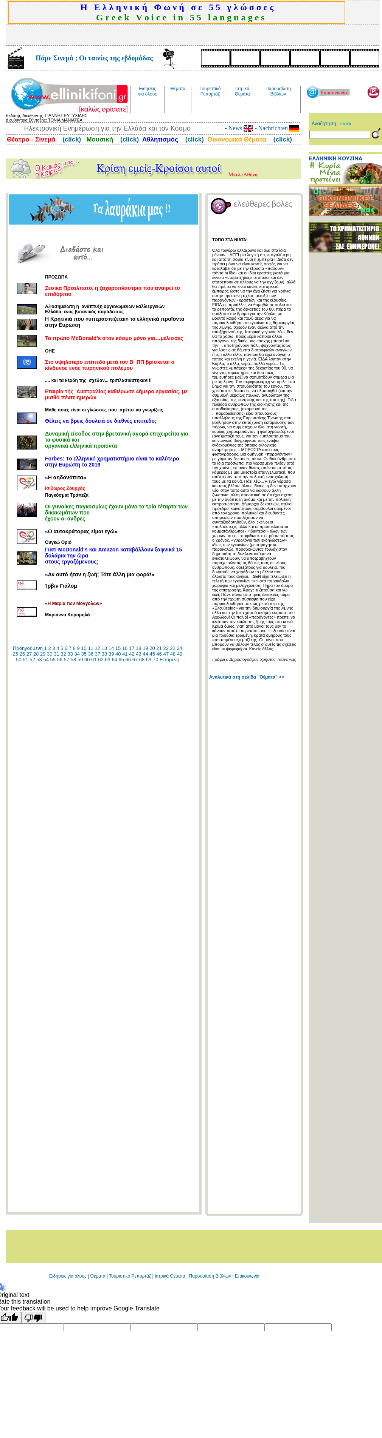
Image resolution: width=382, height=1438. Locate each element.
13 (104, 648)
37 (97, 654)
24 (179, 648)
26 (22, 654)
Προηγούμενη (28, 648)
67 (135, 659)
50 (18, 659)
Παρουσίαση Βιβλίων (210, 1276)
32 (63, 654)
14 (111, 648)
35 (84, 654)
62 (100, 659)
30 (49, 654)
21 (158, 648)
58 (73, 659)
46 (159, 654)
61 (93, 659)
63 (107, 659)
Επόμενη (169, 659)
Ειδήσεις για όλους (68, 1276)
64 (114, 659)
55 (53, 659)
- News (239, 128)
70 (155, 659)
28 (36, 654)
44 (145, 654)
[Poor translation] (33, 1317)
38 (104, 654)
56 (59, 659)
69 (148, 659)
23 (172, 648)
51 (25, 659)
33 (70, 654)
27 (29, 654)
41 (124, 654)
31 (56, 654)
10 (83, 648)
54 (45, 659)
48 (172, 654)
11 (90, 648)
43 (138, 654)
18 (138, 648)
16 (124, 648)
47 (166, 654)
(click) (71, 139)
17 (131, 648)
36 (90, 654)
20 (152, 648)
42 (131, 654)
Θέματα (98, 1276)
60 (87, 659)
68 (141, 659)
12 (97, 648)
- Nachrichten (276, 128)
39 (111, 654)
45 (152, 654)
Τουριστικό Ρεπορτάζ (130, 1276)
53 (39, 659)
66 (128, 659)
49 (179, 654)
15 (118, 648)
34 (76, 654)
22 (165, 648)
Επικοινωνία (247, 1276)
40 (118, 654)
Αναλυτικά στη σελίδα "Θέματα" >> (246, 677)
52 (32, 659)
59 (80, 659)
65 (121, 659)
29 (42, 654)
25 (15, 654)
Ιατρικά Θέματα (170, 1276)
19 (145, 648)
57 (66, 659)
